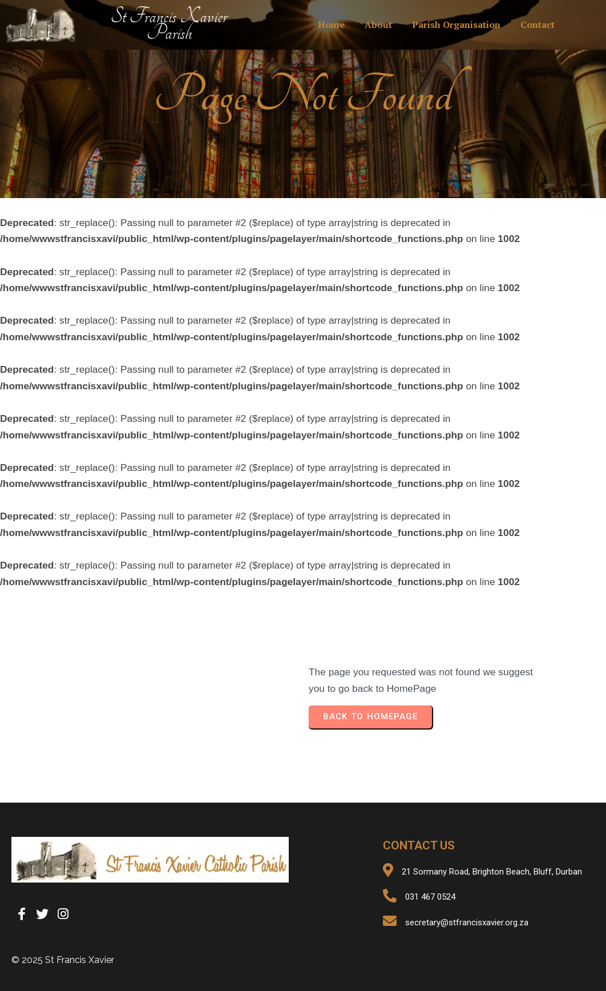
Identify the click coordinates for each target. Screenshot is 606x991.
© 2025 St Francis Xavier (62, 959)
